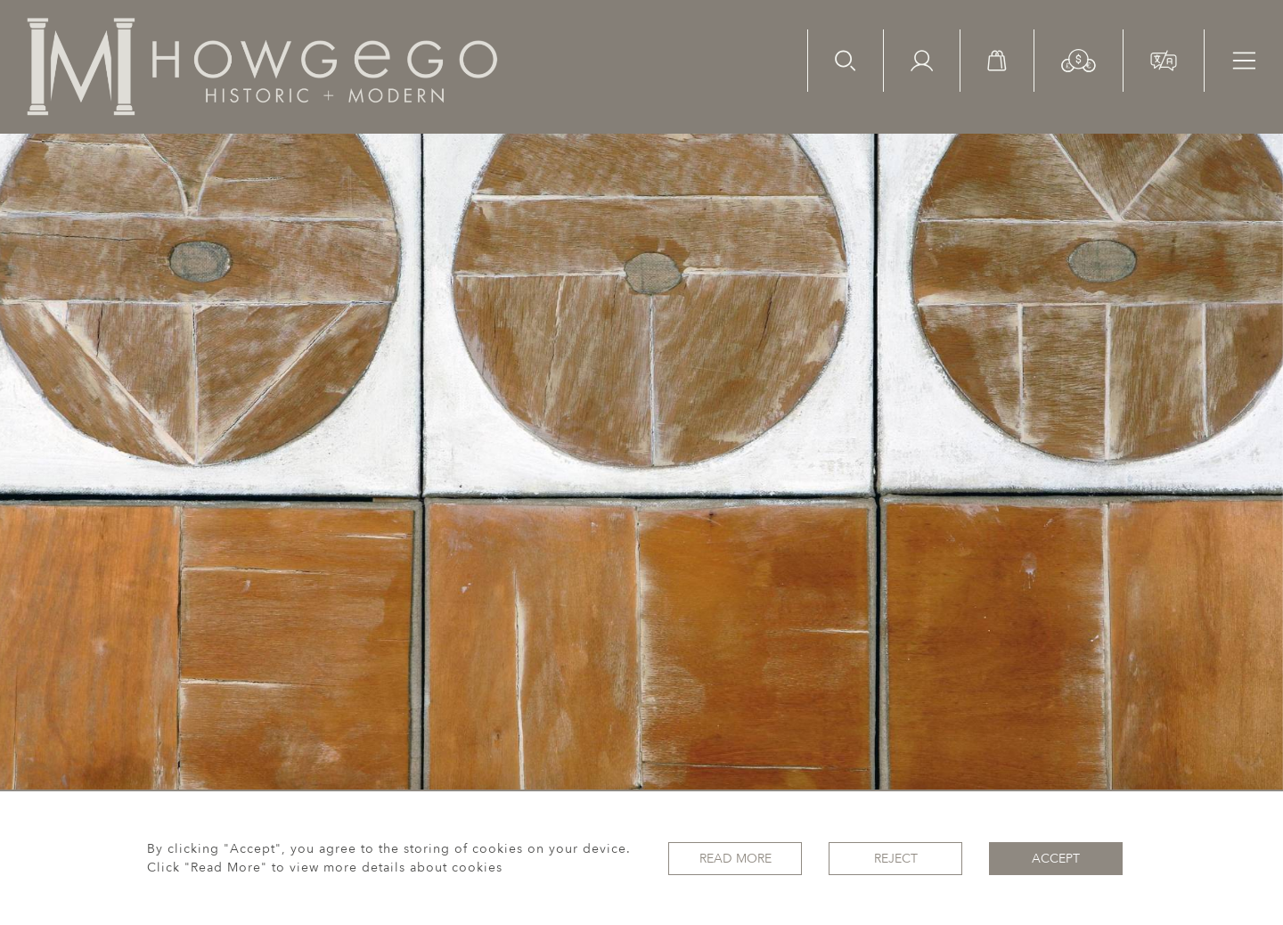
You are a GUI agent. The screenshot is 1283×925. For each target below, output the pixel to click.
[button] (1078, 59)
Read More (735, 858)
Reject (896, 858)
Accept (1056, 858)
